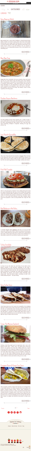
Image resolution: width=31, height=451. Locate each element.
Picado (21, 155)
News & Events (14, 426)
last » (29, 408)
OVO (29, 448)
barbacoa (15, 229)
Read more (26, 52)
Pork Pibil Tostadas (6, 169)
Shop (23, 426)
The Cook (20, 426)
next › (3, 408)
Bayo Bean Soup (5, 58)
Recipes (9, 426)
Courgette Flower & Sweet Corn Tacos (12, 365)
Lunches (3, 5)
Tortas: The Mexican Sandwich (10, 324)
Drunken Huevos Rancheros (9, 98)
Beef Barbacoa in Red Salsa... (9, 208)
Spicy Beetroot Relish (7, 19)
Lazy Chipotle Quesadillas (8, 134)
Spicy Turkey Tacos (6, 285)
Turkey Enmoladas (6, 244)
